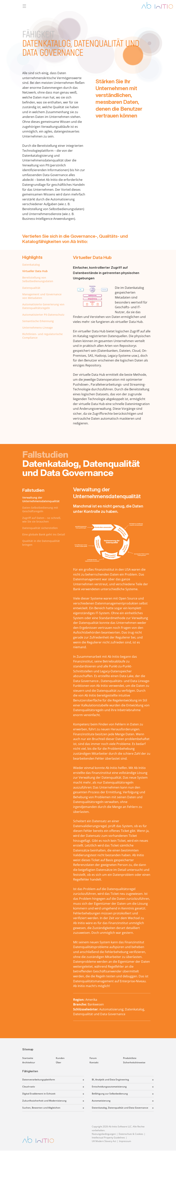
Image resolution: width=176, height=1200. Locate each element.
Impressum (125, 1141)
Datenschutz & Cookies (131, 1134)
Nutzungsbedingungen (104, 1134)
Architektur (28, 1062)
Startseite (27, 1058)
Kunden (60, 1058)
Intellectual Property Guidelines (108, 1137)
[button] (69, 1079)
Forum (93, 1058)
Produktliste (129, 1058)
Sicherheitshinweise (134, 1062)
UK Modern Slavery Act (104, 1141)
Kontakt (94, 1062)
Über (58, 1062)
